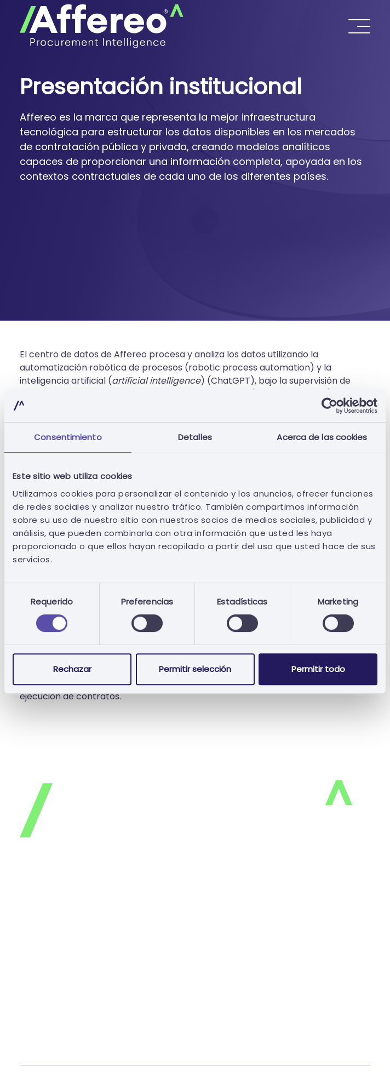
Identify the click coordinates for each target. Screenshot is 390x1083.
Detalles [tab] (195, 437)
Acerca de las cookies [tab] (322, 437)
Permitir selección (195, 669)
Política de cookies (60, 923)
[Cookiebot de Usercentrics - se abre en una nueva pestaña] (329, 405)
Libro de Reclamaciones (71, 1058)
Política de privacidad (66, 901)
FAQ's (32, 967)
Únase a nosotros (57, 989)
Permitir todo (318, 669)
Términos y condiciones (70, 945)
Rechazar (72, 669)
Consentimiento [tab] (67, 437)
